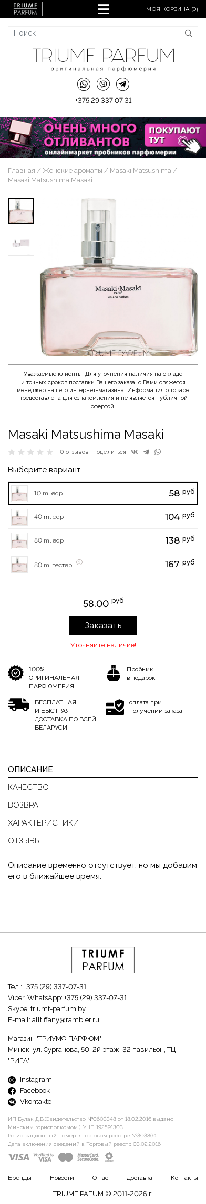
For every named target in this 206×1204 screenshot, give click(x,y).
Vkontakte (30, 1101)
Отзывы (24, 840)
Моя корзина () (172, 9)
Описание (30, 769)
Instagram (30, 1079)
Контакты (184, 1177)
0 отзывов (74, 452)
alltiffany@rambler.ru (65, 1020)
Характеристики (43, 823)
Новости (62, 1177)
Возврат (25, 805)
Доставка (139, 1177)
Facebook (29, 1090)
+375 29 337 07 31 (103, 100)
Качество (28, 787)
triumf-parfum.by (58, 1009)
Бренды (20, 1177)
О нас (100, 1177)
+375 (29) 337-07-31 (55, 987)
